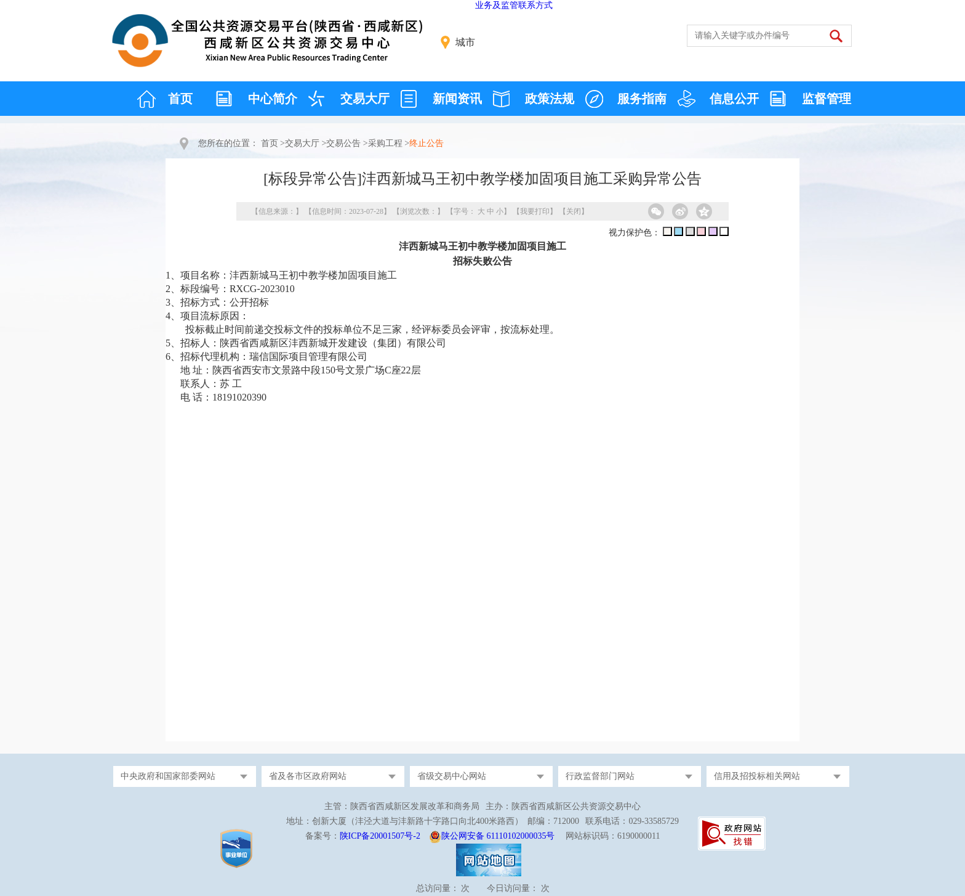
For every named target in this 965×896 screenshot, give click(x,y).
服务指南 (642, 98)
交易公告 (343, 143)
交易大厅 (365, 98)
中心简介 (272, 98)
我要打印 (535, 211)
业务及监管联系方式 (514, 5)
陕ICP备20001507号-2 (380, 836)
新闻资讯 (457, 98)
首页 (180, 98)
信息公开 (734, 98)
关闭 (573, 211)
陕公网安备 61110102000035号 (498, 836)
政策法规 (549, 98)
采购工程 (385, 143)
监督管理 (826, 98)
